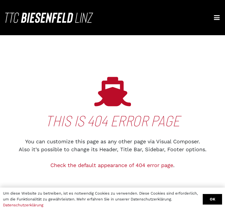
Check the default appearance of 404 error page (111, 165)
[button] (217, 18)
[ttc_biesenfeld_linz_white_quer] (49, 18)
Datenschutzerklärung (23, 205)
